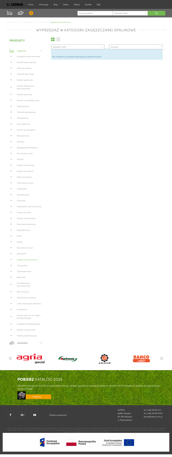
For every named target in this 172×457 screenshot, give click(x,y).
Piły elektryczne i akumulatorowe (24, 284)
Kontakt (88, 4)
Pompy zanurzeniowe (26, 218)
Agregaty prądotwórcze (27, 147)
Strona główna (13, 22)
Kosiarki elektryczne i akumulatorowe (26, 87)
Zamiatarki (21, 253)
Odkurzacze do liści (25, 182)
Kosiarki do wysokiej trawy (28, 100)
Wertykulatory (22, 118)
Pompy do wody (24, 212)
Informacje (43, 4)
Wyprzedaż (29, 22)
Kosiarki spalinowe (25, 80)
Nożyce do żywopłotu (26, 129)
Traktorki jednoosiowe (26, 112)
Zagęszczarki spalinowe (27, 259)
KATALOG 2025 (39, 379)
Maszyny (25, 51)
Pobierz (37, 396)
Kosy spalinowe (23, 123)
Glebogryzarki (23, 106)
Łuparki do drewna (25, 171)
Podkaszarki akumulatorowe (29, 206)
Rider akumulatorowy (26, 224)
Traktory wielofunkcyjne (27, 335)
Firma (30, 4)
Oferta (66, 4)
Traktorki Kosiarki (24, 68)
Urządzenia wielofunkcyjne (28, 323)
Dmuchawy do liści (25, 153)
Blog (56, 4)
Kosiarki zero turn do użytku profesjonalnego (28, 316)
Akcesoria (25, 343)
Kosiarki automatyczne (26, 62)
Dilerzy (77, 4)
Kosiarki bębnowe (24, 94)
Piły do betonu (23, 291)
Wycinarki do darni (25, 247)
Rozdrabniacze (23, 230)
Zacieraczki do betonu (26, 297)
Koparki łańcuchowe (25, 165)
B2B (98, 4)
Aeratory (20, 141)
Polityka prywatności (58, 415)
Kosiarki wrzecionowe (26, 329)
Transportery (22, 265)
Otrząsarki (21, 200)
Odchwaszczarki (24, 271)
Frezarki (20, 159)
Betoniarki (21, 277)
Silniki (19, 236)
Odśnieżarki (22, 188)
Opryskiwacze (23, 194)
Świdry (20, 241)
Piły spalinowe (23, 135)
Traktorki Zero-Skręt (25, 74)
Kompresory (22, 309)
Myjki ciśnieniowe (24, 177)
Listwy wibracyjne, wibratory (29, 303)
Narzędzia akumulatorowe (28, 56)
